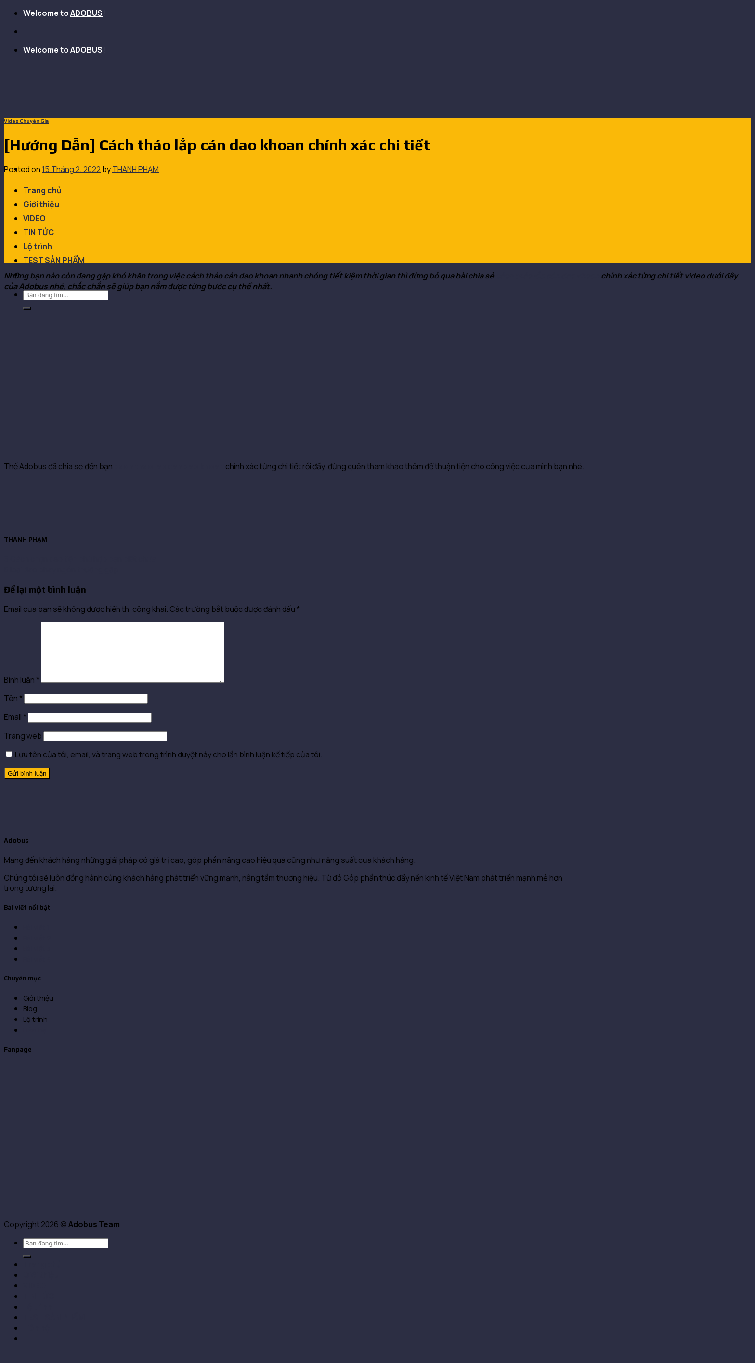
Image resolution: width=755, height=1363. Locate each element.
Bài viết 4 (37, 970)
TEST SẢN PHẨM (54, 260)
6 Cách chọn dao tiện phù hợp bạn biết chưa (80, 559)
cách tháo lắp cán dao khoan (548, 275)
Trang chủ (42, 190)
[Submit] (27, 308)
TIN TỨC (38, 232)
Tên (13, 709)
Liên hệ (34, 1041)
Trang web (23, 747)
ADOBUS (86, 13)
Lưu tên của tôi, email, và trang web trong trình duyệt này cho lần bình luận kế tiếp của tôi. (168, 766)
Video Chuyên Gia (26, 121)
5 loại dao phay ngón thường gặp (61, 569)
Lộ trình (37, 246)
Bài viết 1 (36, 938)
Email (15, 728)
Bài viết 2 (37, 949)
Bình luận (21, 691)
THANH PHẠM (135, 169)
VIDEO (34, 218)
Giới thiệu (41, 204)
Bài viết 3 (37, 960)
